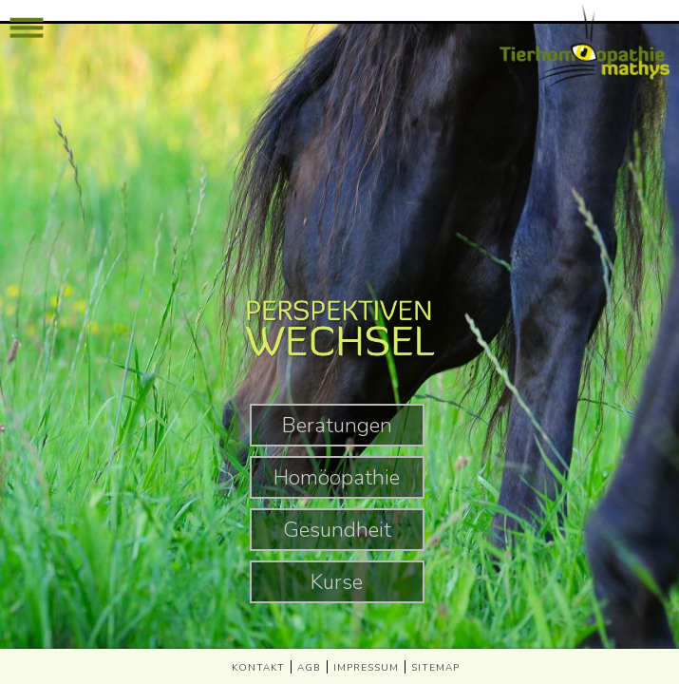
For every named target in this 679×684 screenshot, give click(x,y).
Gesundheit (337, 529)
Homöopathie (336, 477)
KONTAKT (258, 667)
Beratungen (337, 425)
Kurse (337, 582)
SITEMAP (435, 667)
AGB (309, 667)
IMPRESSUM (366, 667)
